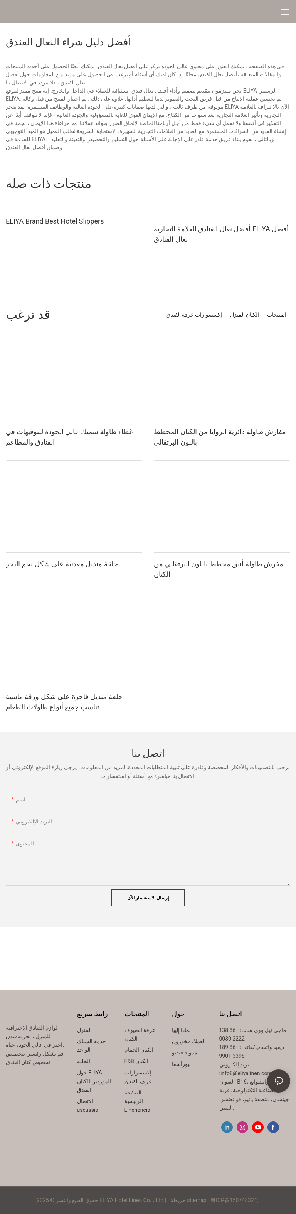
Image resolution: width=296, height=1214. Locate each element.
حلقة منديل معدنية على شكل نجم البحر (62, 564)
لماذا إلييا (181, 1030)
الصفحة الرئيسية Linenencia (137, 1101)
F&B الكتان (136, 1061)
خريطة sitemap (188, 1200)
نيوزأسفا (181, 1064)
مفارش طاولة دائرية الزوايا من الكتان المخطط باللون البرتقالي (220, 437)
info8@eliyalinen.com (246, 1073)
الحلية (83, 1061)
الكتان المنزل (244, 314)
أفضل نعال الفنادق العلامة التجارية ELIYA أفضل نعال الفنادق (221, 234)
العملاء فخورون (189, 1041)
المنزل (84, 1030)
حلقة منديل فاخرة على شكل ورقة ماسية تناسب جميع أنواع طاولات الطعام (64, 701)
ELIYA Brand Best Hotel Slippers (55, 221)
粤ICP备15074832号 (234, 1200)
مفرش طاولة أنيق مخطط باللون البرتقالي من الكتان (218, 569)
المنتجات (276, 314)
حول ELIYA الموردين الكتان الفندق (94, 1081)
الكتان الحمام (138, 1050)
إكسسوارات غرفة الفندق (194, 314)
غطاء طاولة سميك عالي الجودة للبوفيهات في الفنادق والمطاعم (69, 437)
